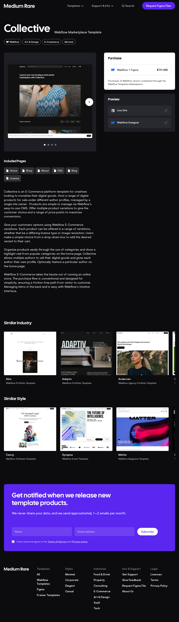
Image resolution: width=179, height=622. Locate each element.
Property (99, 580)
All (38, 574)
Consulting (100, 585)
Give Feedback (131, 580)
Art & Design (102, 597)
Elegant (70, 585)
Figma (40, 589)
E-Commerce (102, 591)
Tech (97, 608)
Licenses (156, 574)
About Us (127, 591)
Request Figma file (134, 585)
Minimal (70, 574)
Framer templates (48, 595)
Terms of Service (57, 541)
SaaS (97, 602)
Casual (69, 591)
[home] (19, 6)
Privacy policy (80, 541)
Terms (154, 580)
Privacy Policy (159, 585)
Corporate (72, 580)
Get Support (130, 574)
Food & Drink (102, 574)
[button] (75, 6)
